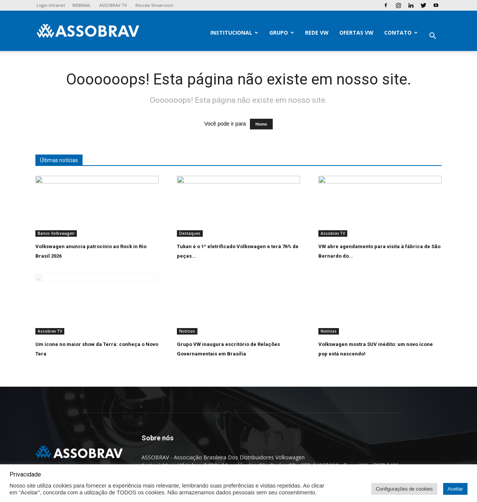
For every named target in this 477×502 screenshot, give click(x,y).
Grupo (281, 32)
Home (261, 124)
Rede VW (317, 32)
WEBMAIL (81, 5)
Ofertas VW (356, 32)
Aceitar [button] (455, 489)
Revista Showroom (154, 5)
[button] (432, 36)
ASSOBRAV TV (113, 5)
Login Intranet (51, 5)
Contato (401, 32)
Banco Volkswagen (56, 233)
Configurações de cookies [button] (404, 489)
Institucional (234, 32)
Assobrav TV (333, 233)
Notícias (187, 331)
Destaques (189, 233)
